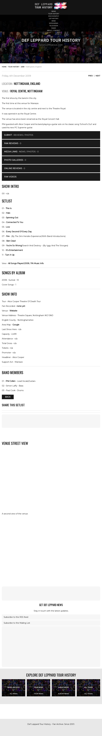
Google (15, 325)
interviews (53, 23)
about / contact (53, 30)
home (4, 67)
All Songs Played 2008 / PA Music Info (26, 263)
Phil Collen (10, 381)
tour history (53, 13)
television (53, 25)
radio (53, 28)
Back (7, 397)
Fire (8, 236)
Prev (90, 76)
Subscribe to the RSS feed (16, 617)
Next (98, 76)
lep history (53, 18)
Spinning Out (12, 217)
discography (53, 16)
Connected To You (14, 222)
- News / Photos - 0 (21, 151)
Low (8, 227)
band (54, 21)
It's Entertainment (14, 250)
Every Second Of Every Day (19, 231)
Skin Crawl (11, 241)
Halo (8, 213)
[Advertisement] (51, 421)
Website (13, 311)
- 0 (12, 143)
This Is (8, 208)
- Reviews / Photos (18, 135)
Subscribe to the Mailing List (17, 623)
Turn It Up (9, 255)
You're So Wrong (14, 245)
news (54, 11)
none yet (21, 306)
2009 (22, 67)
